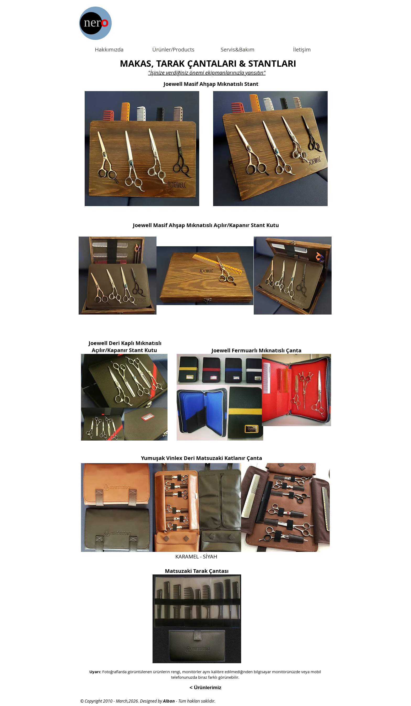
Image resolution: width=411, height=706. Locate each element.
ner (92, 22)
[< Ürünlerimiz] (205, 687)
